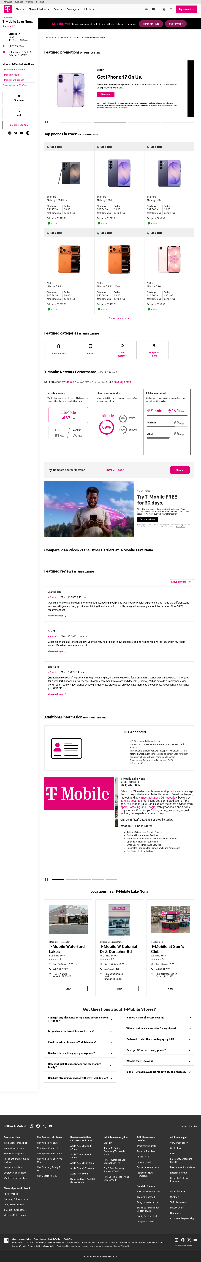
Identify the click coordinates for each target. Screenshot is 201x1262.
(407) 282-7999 (60, 969)
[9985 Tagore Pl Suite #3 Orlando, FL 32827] (19, 54)
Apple (124, 807)
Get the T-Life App (19, 125)
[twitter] (16, 133)
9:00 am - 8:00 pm (167, 964)
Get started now (147, 519)
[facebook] (10, 133)
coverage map (122, 381)
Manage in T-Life (151, 24)
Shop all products (119, 318)
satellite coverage (131, 800)
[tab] (80, 1019)
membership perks (164, 791)
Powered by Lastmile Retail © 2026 (100, 1256)
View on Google (58, 616)
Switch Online (176, 24)
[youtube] (22, 133)
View (68, 988)
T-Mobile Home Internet (14, 69)
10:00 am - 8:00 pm (18, 36)
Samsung (134, 807)
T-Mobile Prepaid (11, 75)
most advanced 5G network (158, 797)
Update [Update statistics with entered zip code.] (179, 470)
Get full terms (130, 107)
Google (151, 807)
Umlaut (70, 381)
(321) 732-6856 (13, 46)
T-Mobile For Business (13, 80)
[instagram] (28, 133)
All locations (50, 37)
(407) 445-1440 (112, 969)
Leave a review (181, 582)
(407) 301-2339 (163, 969)
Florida (64, 37)
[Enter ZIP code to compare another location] (114, 470)
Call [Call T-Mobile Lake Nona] (19, 112)
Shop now (113, 94)
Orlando (76, 37)
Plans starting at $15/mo (15, 85)
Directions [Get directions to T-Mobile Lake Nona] (19, 98)
